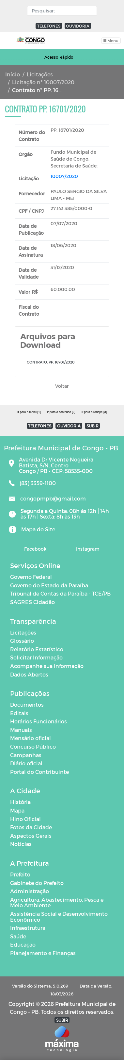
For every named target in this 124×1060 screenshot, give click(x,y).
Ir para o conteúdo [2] (61, 412)
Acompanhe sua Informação (47, 666)
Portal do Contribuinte (39, 772)
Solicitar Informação (36, 657)
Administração (29, 891)
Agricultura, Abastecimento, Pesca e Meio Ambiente (56, 902)
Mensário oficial (30, 738)
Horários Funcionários (38, 721)
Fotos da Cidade (31, 827)
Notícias (21, 844)
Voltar (62, 386)
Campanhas (25, 755)
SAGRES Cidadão (32, 602)
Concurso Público (33, 746)
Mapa (17, 810)
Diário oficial (26, 763)
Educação (23, 944)
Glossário (22, 641)
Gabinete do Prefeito (37, 883)
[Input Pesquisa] (60, 11)
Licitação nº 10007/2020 (43, 82)
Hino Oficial (25, 819)
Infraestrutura (27, 928)
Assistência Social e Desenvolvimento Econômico (59, 917)
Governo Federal (31, 577)
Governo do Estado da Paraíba (49, 585)
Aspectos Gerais (31, 836)
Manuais (21, 730)
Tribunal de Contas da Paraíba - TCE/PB (60, 593)
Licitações (40, 74)
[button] (92, 11)
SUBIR (92, 425)
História (20, 802)
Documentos (27, 704)
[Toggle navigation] (111, 40)
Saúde (18, 936)
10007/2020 (64, 176)
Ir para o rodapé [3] (94, 412)
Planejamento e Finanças (43, 953)
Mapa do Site (38, 529)
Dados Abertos (29, 674)
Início (12, 74)
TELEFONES (48, 26)
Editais (19, 713)
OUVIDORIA (77, 26)
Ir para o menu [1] (29, 412)
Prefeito (20, 874)
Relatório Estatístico (36, 649)
